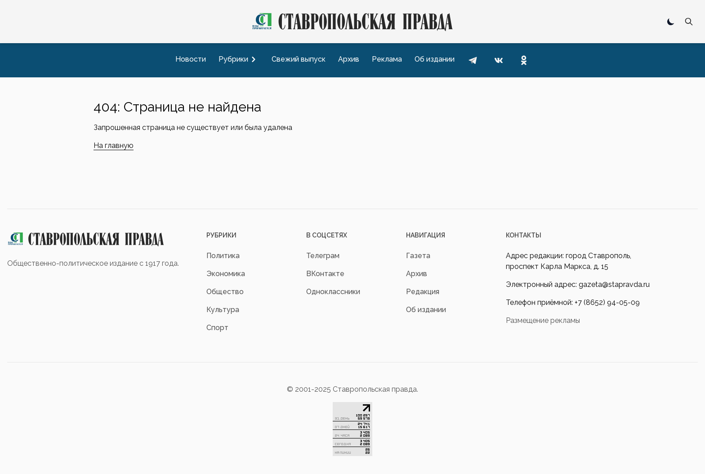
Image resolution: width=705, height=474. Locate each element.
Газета (418, 255)
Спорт (217, 327)
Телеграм (322, 255)
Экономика (225, 273)
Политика (223, 255)
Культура (222, 309)
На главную (114, 145)
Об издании (426, 309)
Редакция (422, 291)
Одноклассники (333, 291)
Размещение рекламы (543, 320)
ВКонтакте (325, 273)
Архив (416, 273)
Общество (225, 291)
